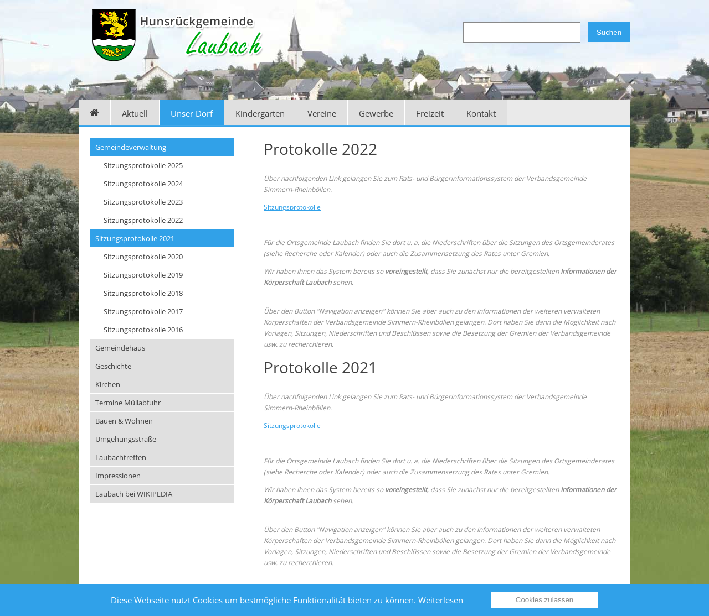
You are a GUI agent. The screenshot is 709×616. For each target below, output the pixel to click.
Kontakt (481, 113)
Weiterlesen (440, 599)
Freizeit (430, 113)
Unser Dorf (192, 113)
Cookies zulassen (544, 600)
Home (95, 112)
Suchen (609, 32)
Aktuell (135, 113)
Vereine (321, 113)
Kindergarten (260, 113)
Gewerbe (376, 113)
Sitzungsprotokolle (292, 207)
